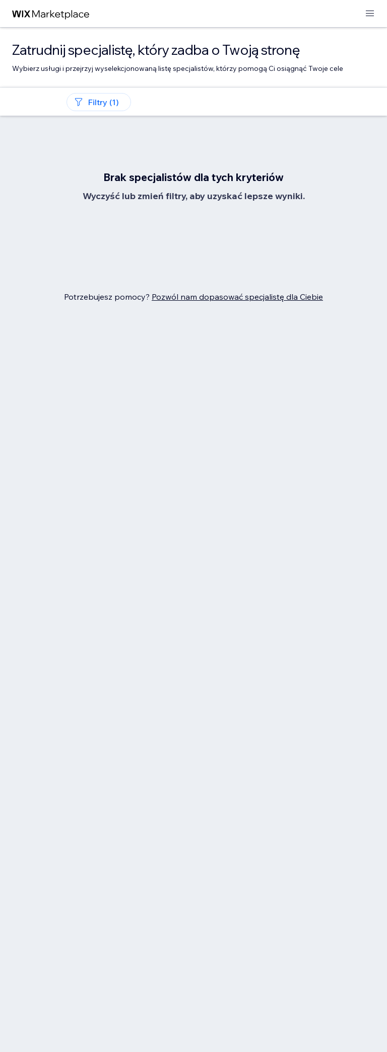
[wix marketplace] (51, 14)
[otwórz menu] (370, 14)
